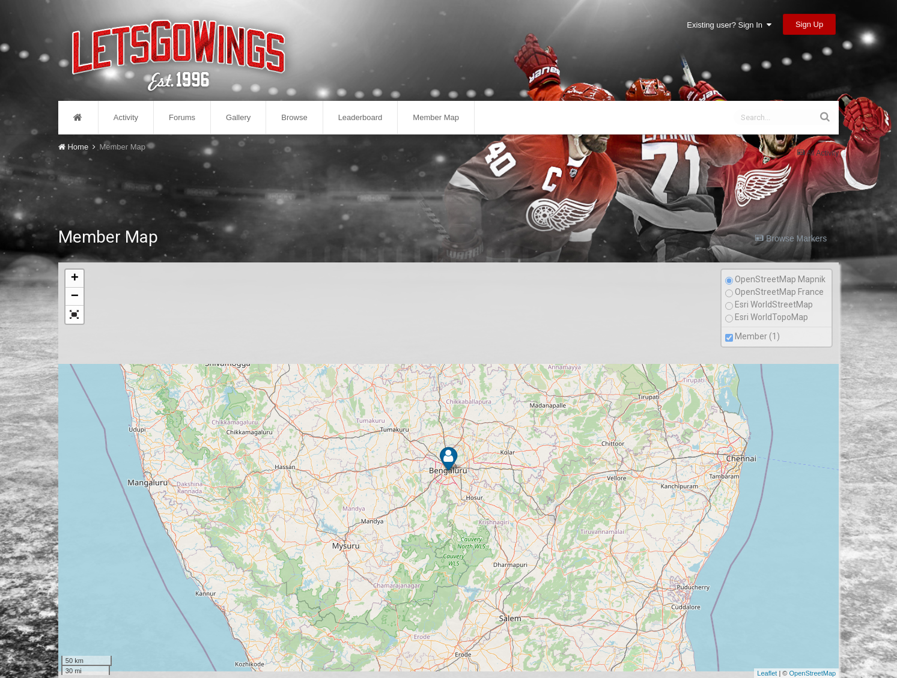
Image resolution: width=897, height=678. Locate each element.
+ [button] (75, 279)
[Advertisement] (448, 185)
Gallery (238, 117)
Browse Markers (791, 238)
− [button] (75, 297)
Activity (126, 117)
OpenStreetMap (812, 673)
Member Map (436, 117)
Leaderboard (360, 117)
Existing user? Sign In (729, 24)
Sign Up (809, 24)
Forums (182, 117)
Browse (294, 117)
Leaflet (767, 673)
